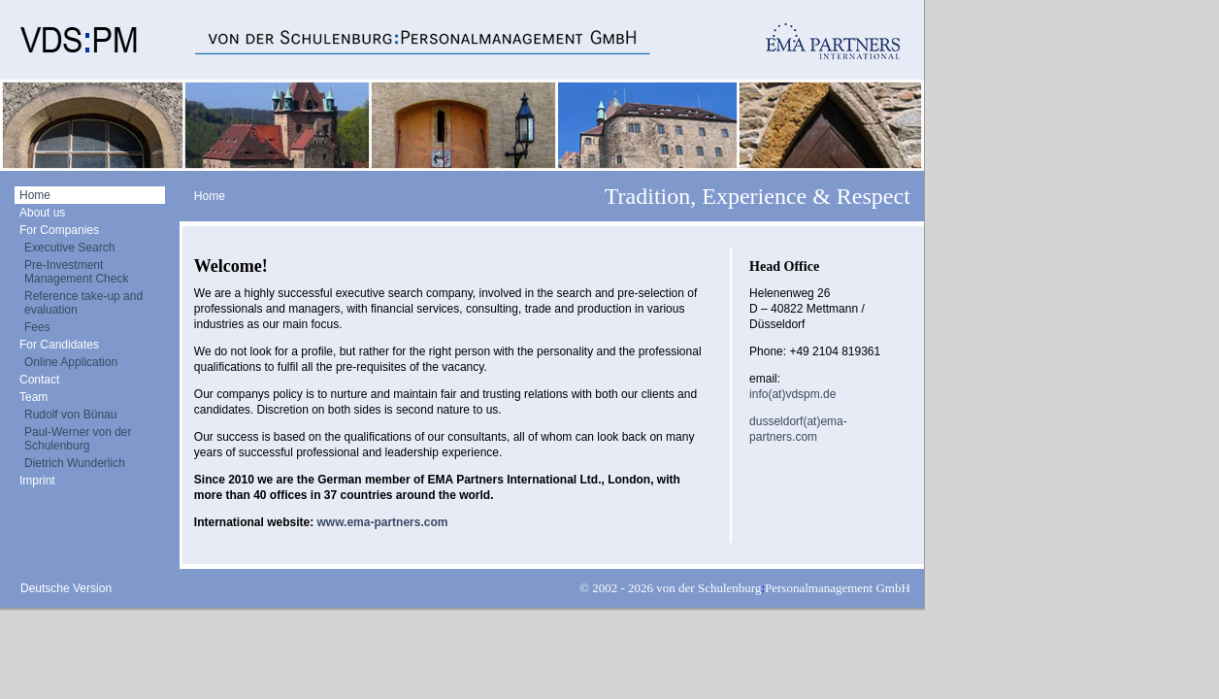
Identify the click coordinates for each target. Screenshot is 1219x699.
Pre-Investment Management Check (76, 271)
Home (34, 195)
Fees (37, 327)
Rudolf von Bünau (70, 414)
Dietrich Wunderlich (74, 463)
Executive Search (69, 247)
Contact (39, 379)
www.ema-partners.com (381, 522)
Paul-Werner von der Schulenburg (78, 438)
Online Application (70, 362)
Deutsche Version (66, 588)
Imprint (37, 480)
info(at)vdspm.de (792, 394)
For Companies (59, 230)
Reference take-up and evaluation (83, 302)
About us (42, 212)
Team (33, 397)
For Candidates (59, 344)
